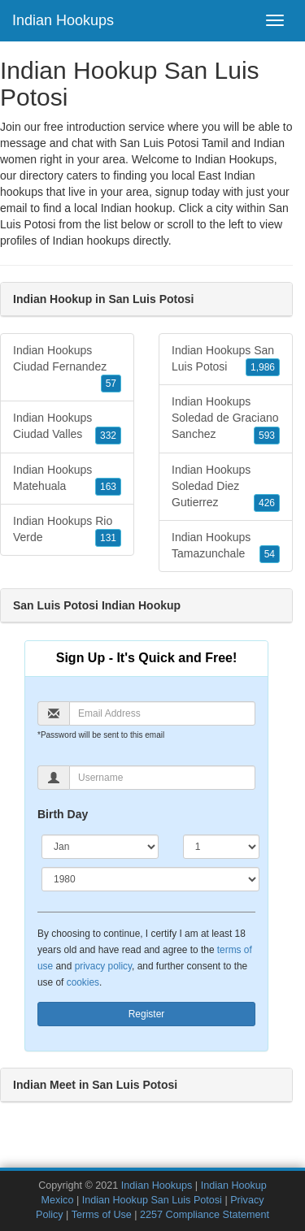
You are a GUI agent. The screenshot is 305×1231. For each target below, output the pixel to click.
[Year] (150, 879)
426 (267, 503)
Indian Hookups (63, 20)
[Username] (162, 777)
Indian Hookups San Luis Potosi (226, 360)
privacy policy (103, 966)
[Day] (221, 846)
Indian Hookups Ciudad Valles (67, 427)
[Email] (162, 713)
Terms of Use (102, 1214)
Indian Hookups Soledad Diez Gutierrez (226, 487)
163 (108, 486)
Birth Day (62, 814)
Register (147, 1014)
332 (108, 435)
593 (267, 435)
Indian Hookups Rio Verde (67, 530)
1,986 (263, 367)
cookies (83, 982)
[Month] (100, 846)
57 (111, 383)
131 (108, 538)
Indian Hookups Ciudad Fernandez (67, 368)
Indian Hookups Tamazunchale (226, 547)
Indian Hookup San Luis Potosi (152, 1200)
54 (269, 554)
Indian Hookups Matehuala (67, 479)
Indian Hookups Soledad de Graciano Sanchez (226, 419)
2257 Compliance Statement (204, 1214)
